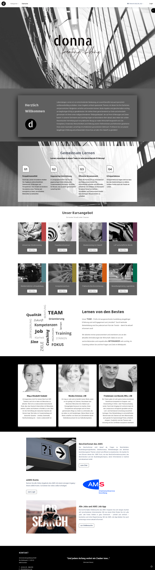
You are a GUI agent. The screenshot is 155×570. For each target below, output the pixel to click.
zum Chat (83, 465)
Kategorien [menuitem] (13, 4)
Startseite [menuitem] (25, 4)
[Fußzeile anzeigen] (151, 566)
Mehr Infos (32, 250)
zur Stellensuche (86, 525)
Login (151, 3)
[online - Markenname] (3, 3)
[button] (135, 3)
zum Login (31, 492)
